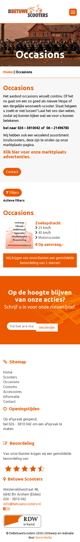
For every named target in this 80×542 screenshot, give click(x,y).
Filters (12, 192)
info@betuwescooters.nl (22, 504)
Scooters (10, 377)
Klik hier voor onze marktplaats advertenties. (34, 154)
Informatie (11, 397)
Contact (12, 172)
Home (8, 72)
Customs (10, 387)
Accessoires (12, 392)
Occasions (11, 382)
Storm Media (43, 537)
